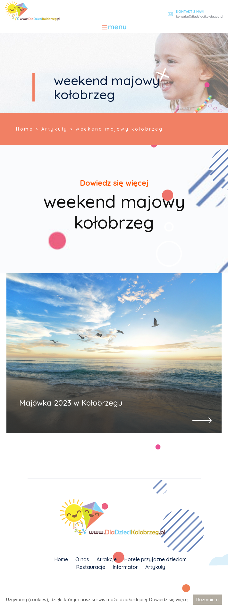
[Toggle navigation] (114, 27)
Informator (125, 567)
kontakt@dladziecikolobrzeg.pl (199, 16)
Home (61, 559)
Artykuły (155, 567)
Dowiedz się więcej (169, 600)
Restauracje (90, 567)
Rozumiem (207, 600)
